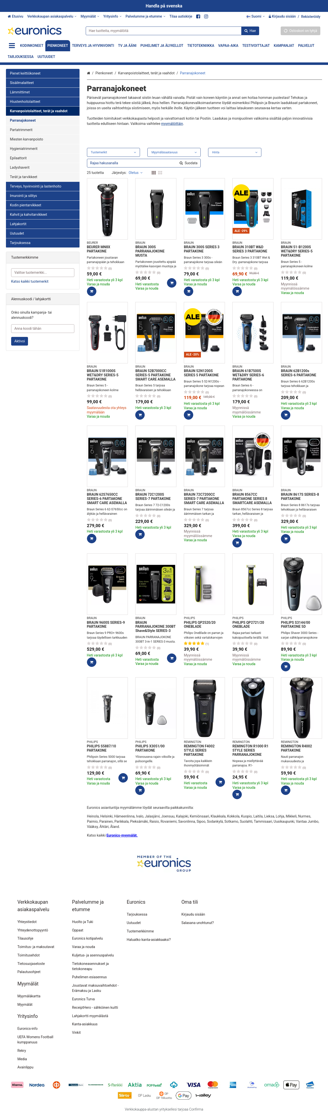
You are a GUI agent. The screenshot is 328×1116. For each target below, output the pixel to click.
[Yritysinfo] (112, 16)
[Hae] (250, 30)
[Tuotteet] (12, 45)
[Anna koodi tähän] (42, 328)
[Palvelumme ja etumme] (145, 16)
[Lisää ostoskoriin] (91, 291)
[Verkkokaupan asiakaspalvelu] (52, 16)
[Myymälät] (90, 16)
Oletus (135, 173)
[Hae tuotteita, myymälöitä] (172, 30)
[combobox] (172, 30)
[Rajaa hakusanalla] (144, 163)
